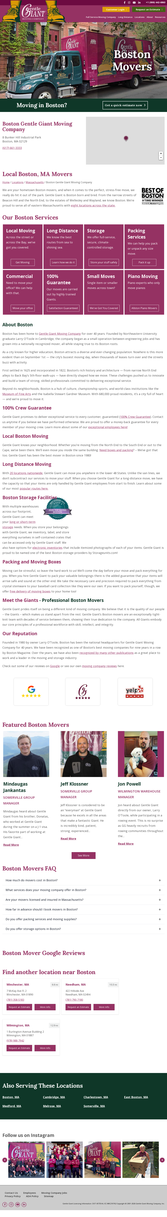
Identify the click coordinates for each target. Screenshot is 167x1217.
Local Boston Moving (25, 436)
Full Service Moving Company (101, 17)
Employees (29, 1192)
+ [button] (161, 153)
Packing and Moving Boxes (31, 562)
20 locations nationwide (26, 473)
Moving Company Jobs (54, 1192)
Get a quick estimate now (125, 105)
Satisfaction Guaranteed (63, 308)
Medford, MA (11, 1106)
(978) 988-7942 (15, 1040)
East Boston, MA (136, 1097)
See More (83, 855)
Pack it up (144, 262)
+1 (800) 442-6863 (155, 2)
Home (6, 182)
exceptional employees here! (108, 427)
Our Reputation (19, 633)
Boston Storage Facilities (29, 497)
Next (162, 1160)
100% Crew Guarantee (26, 408)
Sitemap (49, 1196)
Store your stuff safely (103, 262)
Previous (4, 1160)
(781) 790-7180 (74, 1000)
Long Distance (125, 17)
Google (55, 666)
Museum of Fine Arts (16, 394)
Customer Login (116, 9)
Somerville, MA (94, 1106)
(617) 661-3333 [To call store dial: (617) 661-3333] (12, 148)
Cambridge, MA (54, 1097)
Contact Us (11, 1192)
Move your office (23, 308)
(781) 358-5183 (15, 1000)
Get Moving (23, 262)
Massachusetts (35, 182)
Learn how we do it (63, 262)
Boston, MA (10, 1097)
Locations (139, 17)
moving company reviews (99, 666)
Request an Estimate (149, 9)
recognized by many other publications (106, 653)
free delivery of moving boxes (30, 591)
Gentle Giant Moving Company (60, 334)
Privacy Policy (13, 1196)
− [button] (161, 158)
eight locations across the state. (93, 205)
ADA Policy (32, 1196)
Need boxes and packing (116, 450)
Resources (160, 17)
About (150, 17)
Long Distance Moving (26, 464)
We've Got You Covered (104, 308)
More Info (45, 1007)
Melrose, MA (52, 1106)
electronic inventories (47, 548)
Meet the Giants (20, 600)
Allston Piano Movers (144, 308)
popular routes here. (34, 488)
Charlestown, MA (96, 1097)
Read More (11, 845)
